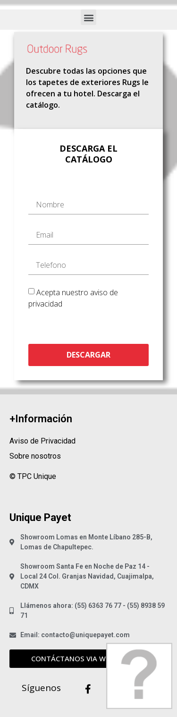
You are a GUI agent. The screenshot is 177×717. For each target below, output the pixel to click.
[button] (88, 17)
